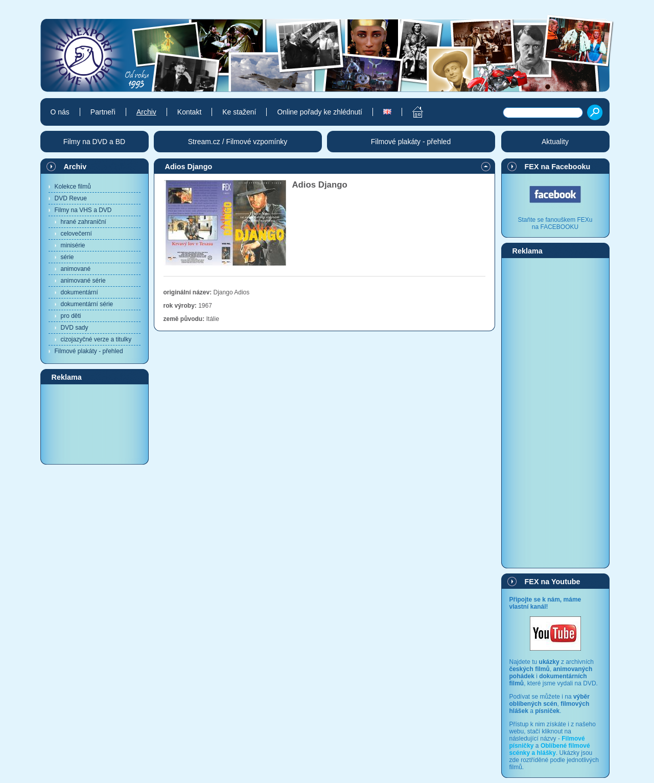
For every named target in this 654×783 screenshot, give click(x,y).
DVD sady (74, 327)
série (67, 257)
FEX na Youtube (552, 582)
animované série (83, 280)
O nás (60, 112)
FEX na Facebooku (558, 167)
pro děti (71, 315)
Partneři (102, 112)
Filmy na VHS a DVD (83, 210)
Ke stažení (239, 112)
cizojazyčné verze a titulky (96, 339)
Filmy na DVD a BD (94, 141)
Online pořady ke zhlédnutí (319, 112)
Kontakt (189, 112)
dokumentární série (87, 304)
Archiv (75, 167)
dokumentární (79, 292)
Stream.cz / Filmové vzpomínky (238, 141)
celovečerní (76, 233)
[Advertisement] (95, 423)
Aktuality (555, 141)
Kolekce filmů (73, 186)
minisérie (73, 245)
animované (76, 268)
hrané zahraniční (83, 221)
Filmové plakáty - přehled (89, 351)
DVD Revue (71, 198)
